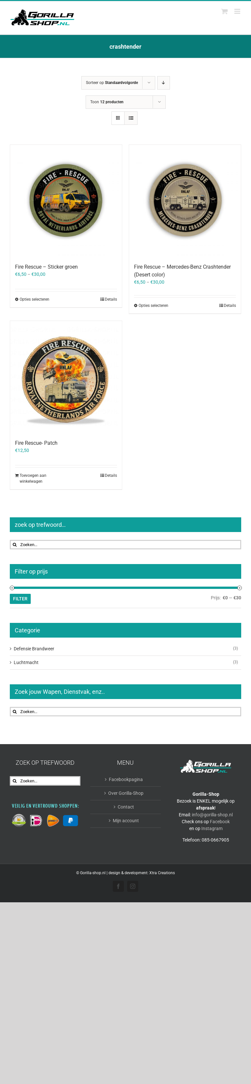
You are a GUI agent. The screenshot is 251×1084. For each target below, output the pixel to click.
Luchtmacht (26, 662)
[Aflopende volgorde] (163, 83)
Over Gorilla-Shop (125, 793)
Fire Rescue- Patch (36, 443)
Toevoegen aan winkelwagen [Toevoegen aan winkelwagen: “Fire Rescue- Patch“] (33, 478)
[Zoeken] (14, 544)
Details (111, 299)
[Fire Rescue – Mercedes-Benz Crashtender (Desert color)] (185, 201)
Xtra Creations (162, 873)
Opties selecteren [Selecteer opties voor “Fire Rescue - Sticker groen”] (34, 299)
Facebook (220, 821)
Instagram (212, 828)
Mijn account (126, 820)
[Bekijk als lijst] (131, 118)
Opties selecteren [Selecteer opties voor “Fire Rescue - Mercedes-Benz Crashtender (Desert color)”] (153, 305)
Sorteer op (112, 82)
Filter (20, 598)
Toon (107, 102)
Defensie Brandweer (34, 648)
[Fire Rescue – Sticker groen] (66, 201)
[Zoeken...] (125, 544)
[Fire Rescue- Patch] (66, 377)
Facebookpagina (126, 779)
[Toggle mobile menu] (237, 11)
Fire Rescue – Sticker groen (46, 267)
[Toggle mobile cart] (224, 11)
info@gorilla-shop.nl (212, 814)
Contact (126, 806)
